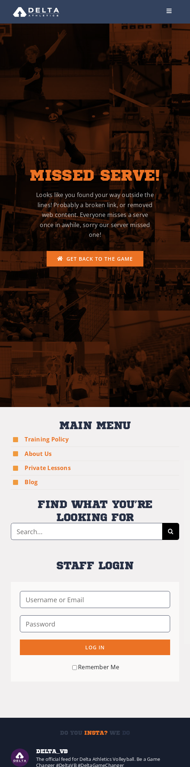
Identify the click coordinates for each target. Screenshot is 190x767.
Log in (95, 647)
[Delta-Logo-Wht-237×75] (36, 7)
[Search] (170, 531)
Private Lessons (48, 468)
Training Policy (47, 439)
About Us (38, 454)
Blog (31, 482)
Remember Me (95, 667)
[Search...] (86, 531)
